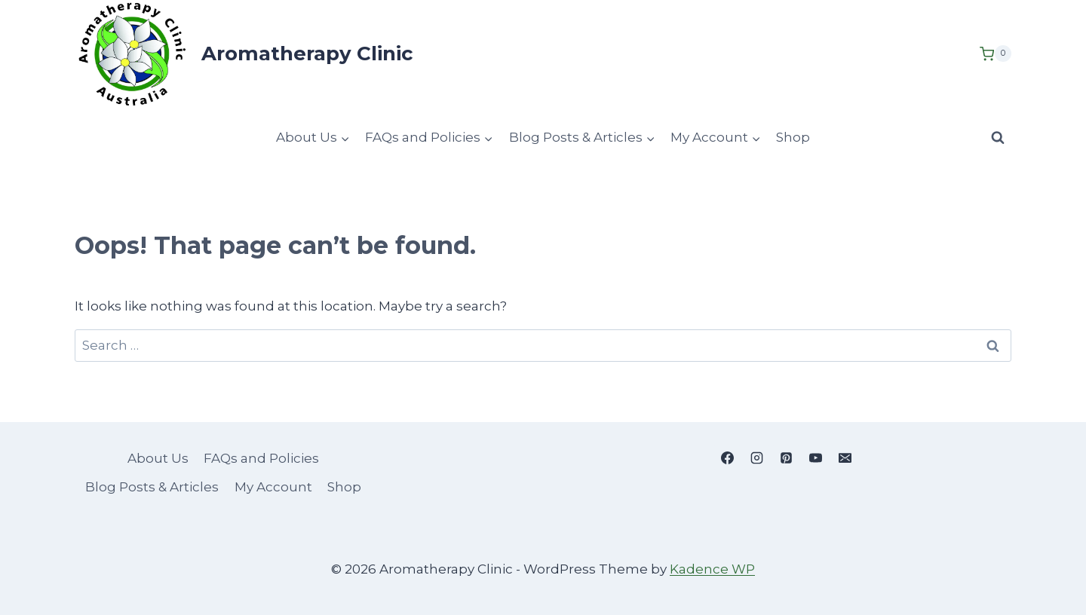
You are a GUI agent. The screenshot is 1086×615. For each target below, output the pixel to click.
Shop (793, 137)
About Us (158, 458)
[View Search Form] (997, 137)
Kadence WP (712, 569)
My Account (273, 486)
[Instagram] (756, 457)
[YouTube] (815, 457)
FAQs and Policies (261, 458)
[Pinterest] (786, 457)
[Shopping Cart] (995, 53)
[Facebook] (727, 457)
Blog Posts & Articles (152, 486)
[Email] (844, 457)
